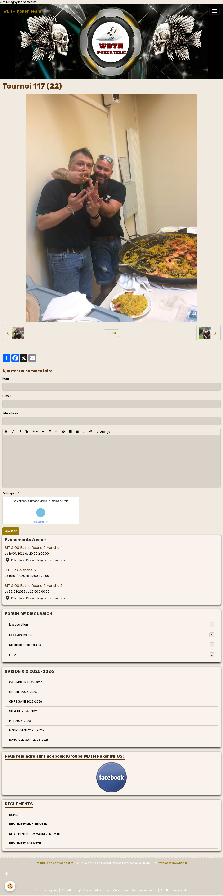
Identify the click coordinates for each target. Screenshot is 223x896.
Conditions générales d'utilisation (85, 890)
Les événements (111, 634)
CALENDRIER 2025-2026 (25, 682)
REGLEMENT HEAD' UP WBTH (28, 824)
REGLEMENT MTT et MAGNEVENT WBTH (35, 834)
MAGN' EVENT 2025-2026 (26, 730)
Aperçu (103, 432)
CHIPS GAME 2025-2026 (25, 701)
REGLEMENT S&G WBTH (25, 843)
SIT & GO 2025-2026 (23, 711)
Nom (5, 378)
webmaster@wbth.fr (172, 863)
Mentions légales (46, 890)
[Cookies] (10, 886)
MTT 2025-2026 (20, 720)
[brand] (22, 11)
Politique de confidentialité (54, 863)
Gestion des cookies (175, 890)
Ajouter (11, 531)
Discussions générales (111, 644)
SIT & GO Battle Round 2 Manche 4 (33, 548)
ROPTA (13, 814)
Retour (111, 333)
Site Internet (11, 413)
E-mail (6, 396)
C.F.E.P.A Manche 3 (20, 570)
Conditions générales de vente (134, 890)
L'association (111, 624)
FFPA (111, 654)
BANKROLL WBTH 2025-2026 (29, 739)
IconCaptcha (40, 522)
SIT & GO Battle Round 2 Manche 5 (33, 586)
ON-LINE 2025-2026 (23, 691)
